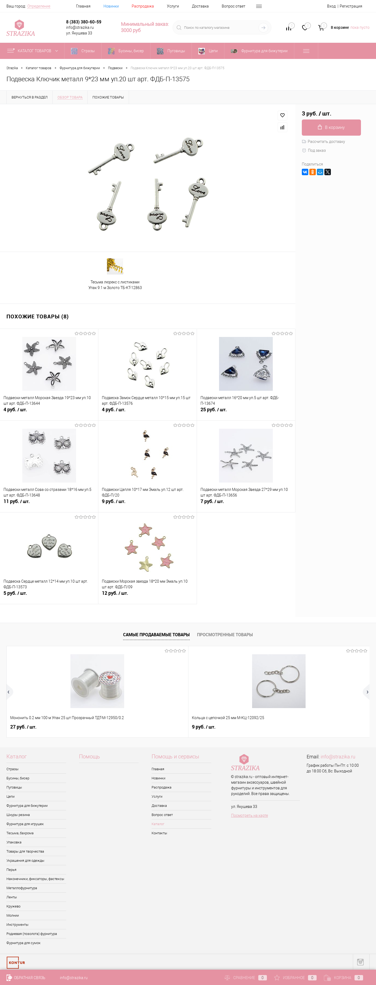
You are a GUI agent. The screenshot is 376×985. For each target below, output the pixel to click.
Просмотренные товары (225, 635)
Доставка (200, 6)
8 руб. (294, 727)
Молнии (12, 915)
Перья (11, 870)
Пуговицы (14, 787)
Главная (83, 6)
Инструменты (17, 925)
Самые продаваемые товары (156, 635)
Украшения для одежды (25, 861)
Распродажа (143, 6)
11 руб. (49, 504)
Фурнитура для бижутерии (27, 806)
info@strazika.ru (338, 756)
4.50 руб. (207, 727)
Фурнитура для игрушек (25, 824)
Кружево (13, 906)
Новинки (111, 6)
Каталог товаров (33, 50)
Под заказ (314, 150)
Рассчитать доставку (323, 141)
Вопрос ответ (233, 6)
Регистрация (351, 6)
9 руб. (147, 504)
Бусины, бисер (17, 778)
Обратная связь (25, 978)
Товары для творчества (25, 851)
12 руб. (147, 596)
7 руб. (246, 504)
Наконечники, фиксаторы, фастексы (35, 879)
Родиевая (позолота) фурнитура (31, 934)
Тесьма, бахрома (20, 833)
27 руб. (23, 727)
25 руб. (246, 412)
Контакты (159, 833)
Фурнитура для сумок (23, 943)
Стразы (12, 769)
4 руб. (49, 412)
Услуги (173, 6)
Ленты (11, 897)
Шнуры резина (18, 815)
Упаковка (14, 842)
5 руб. (49, 596)
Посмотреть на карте (249, 815)
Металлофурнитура (21, 888)
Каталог (158, 824)
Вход (331, 6)
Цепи (10, 796)
